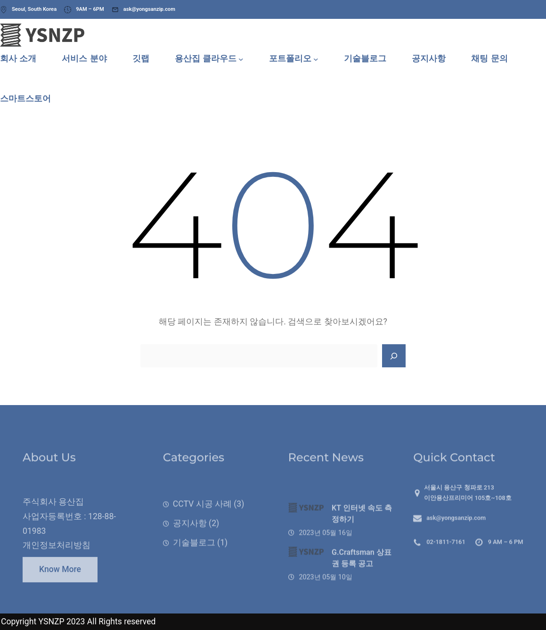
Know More (60, 575)
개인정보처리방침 (56, 560)
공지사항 (190, 538)
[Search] (394, 356)
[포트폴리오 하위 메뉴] (315, 58)
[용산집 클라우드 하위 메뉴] (241, 58)
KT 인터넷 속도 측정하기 (362, 534)
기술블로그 (194, 557)
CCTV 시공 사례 (202, 518)
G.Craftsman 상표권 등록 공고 (361, 579)
